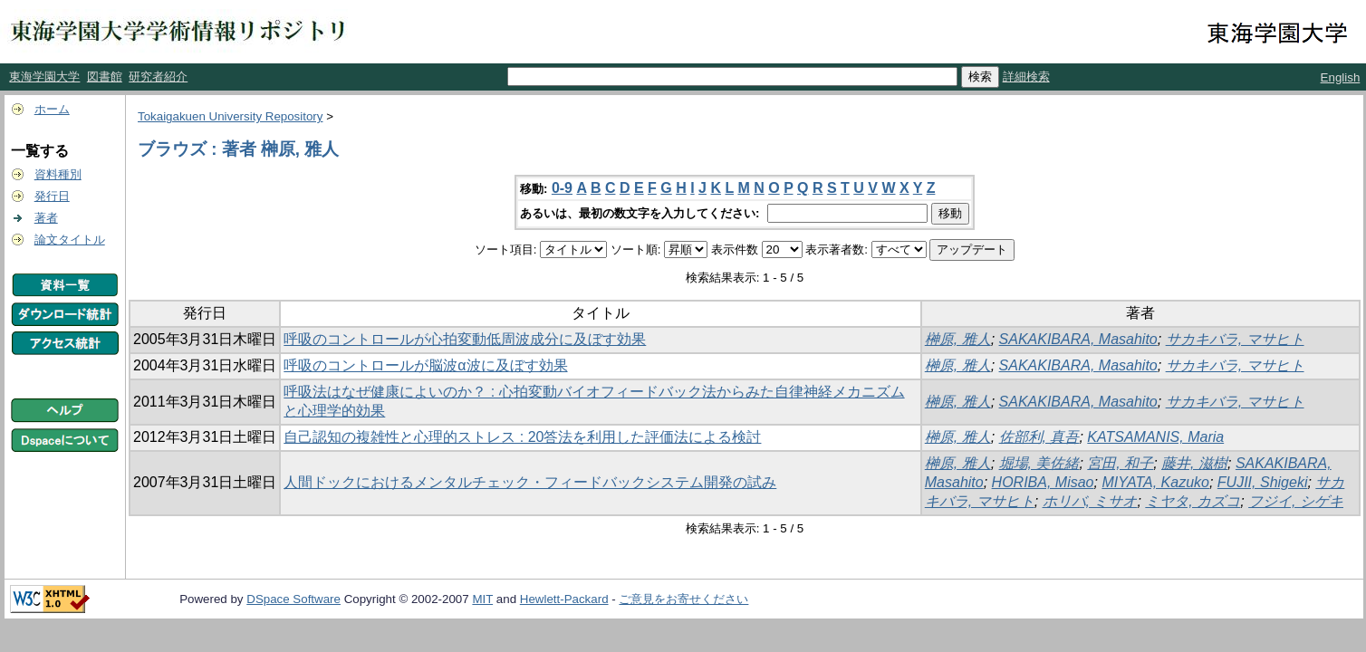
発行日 (52, 196)
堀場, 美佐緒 (1039, 463)
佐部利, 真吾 (1039, 437)
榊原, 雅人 (958, 339)
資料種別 (58, 174)
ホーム (52, 109)
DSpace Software (293, 599)
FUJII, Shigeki (1262, 482)
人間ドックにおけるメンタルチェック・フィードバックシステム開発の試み (530, 482)
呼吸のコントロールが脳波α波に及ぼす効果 (425, 365)
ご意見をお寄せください (683, 599)
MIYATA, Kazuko (1155, 482)
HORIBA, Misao (1043, 482)
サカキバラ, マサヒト (1235, 339)
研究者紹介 (158, 76)
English (1341, 77)
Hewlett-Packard (564, 599)
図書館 (104, 76)
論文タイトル (69, 239)
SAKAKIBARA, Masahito (1078, 339)
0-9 (562, 188)
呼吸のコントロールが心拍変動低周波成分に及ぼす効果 (465, 339)
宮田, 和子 (1120, 463)
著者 (46, 218)
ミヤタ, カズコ (1192, 501)
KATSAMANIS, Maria (1155, 437)
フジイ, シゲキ (1295, 501)
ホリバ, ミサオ (1090, 501)
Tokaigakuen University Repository (230, 116)
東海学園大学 (44, 76)
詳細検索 (1026, 76)
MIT (482, 599)
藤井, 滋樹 (1194, 463)
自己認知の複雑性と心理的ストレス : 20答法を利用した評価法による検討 (522, 437)
